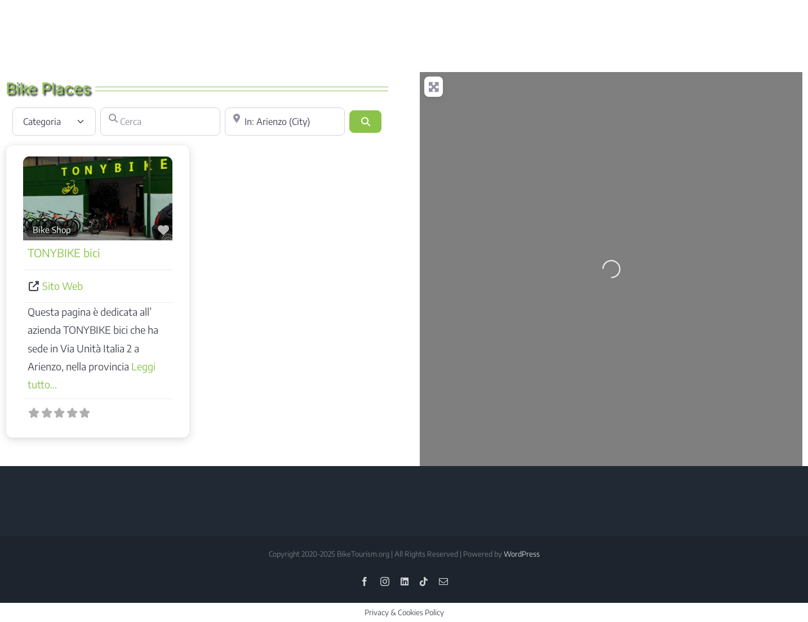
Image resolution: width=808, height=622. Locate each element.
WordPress (522, 553)
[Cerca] (160, 122)
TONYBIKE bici (64, 252)
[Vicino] (285, 122)
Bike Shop (52, 229)
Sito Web (62, 285)
